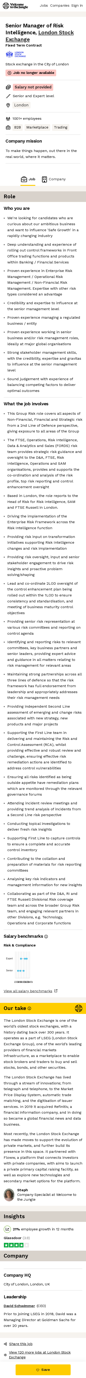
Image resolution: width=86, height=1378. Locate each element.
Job (27, 179)
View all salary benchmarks (28, 991)
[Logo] (15, 6)
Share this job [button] (18, 1344)
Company (53, 179)
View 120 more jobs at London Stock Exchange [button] (37, 1354)
